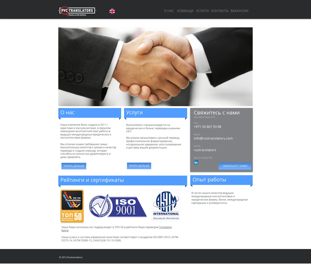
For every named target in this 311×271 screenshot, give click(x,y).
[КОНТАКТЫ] (220, 10)
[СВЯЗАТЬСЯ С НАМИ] (235, 166)
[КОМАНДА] (185, 10)
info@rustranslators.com (213, 138)
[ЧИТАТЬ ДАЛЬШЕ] (73, 166)
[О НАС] (169, 10)
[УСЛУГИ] (202, 10)
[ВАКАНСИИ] (239, 10)
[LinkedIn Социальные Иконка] (196, 162)
